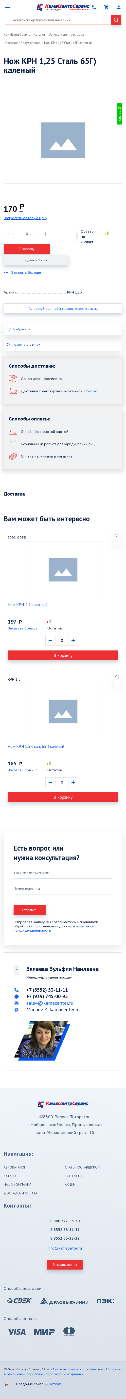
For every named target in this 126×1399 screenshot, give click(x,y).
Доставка (14, 494)
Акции (70, 1184)
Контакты (73, 1176)
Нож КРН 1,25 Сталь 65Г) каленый (68, 43)
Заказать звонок (65, 1264)
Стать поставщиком (82, 1167)
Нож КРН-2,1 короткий (28, 604)
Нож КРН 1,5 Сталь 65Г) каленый (36, 746)
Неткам (55, 1384)
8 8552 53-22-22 (65, 1238)
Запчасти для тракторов (66, 34)
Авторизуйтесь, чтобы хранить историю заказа (63, 308)
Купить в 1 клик (36, 260)
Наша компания (17, 1184)
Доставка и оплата (20, 1193)
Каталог (39, 34)
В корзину (27, 249)
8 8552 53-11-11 (65, 1229)
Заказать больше (26, 272)
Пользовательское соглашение (77, 1369)
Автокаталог (15, 1167)
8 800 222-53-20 (65, 1220)
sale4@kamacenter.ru (49, 1003)
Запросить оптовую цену (25, 218)
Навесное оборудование (22, 43)
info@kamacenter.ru (65, 1248)
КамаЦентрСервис (17, 34)
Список (90, 391)
